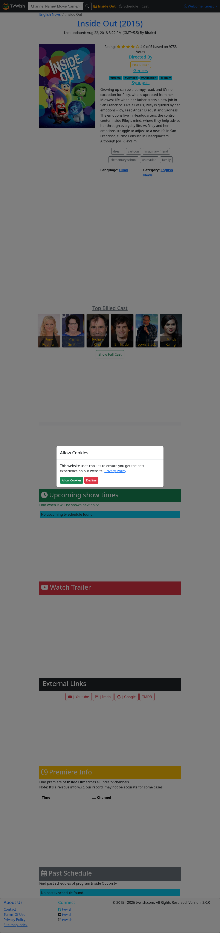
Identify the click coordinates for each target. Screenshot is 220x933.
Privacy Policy (115, 471)
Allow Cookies (71, 480)
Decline (91, 480)
